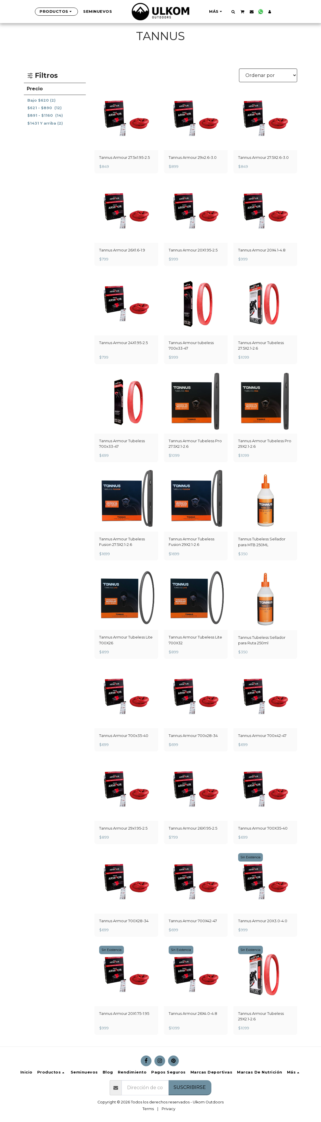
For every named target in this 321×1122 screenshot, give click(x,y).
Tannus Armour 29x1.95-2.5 (123, 828)
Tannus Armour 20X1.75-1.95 (124, 1013)
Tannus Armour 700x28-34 (193, 735)
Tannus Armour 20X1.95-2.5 (193, 250)
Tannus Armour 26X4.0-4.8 (193, 1013)
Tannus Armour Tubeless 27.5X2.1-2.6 (261, 345)
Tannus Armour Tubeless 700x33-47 (122, 444)
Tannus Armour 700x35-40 (123, 735)
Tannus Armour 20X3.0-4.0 (262, 921)
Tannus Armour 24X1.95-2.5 (123, 343)
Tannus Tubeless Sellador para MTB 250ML (262, 542)
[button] (233, 12)
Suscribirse (190, 1087)
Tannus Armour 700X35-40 (263, 828)
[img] (265, 500)
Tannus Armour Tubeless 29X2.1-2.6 (261, 1016)
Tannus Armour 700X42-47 (193, 921)
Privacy (168, 1109)
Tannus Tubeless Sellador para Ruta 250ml (262, 640)
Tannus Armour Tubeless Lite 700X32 (195, 640)
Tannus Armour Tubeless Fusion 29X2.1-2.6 (191, 542)
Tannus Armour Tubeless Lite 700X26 (126, 640)
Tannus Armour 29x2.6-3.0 (193, 157)
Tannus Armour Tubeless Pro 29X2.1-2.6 (264, 444)
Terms (148, 1109)
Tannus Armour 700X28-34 (124, 921)
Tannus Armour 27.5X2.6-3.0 (263, 157)
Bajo (41, 100)
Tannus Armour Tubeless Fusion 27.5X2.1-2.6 (122, 542)
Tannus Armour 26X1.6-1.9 (122, 250)
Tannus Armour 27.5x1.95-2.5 (124, 157)
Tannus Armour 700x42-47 (262, 735)
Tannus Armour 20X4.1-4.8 (262, 250)
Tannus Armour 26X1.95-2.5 (193, 828)
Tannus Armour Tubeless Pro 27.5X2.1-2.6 (195, 444)
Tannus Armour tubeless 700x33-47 (191, 345)
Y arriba (45, 123)
